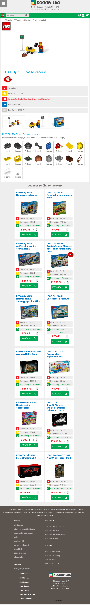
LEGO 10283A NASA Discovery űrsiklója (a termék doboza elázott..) (56, 406)
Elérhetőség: (12, 99)
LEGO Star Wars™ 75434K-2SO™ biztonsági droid (59, 456)
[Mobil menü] (3, 3)
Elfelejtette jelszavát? (22, 570)
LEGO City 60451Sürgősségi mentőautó (58, 297)
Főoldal (8, 20)
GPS (56, 7)
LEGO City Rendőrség (52, 551)
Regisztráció (19, 541)
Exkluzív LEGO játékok (27, 595)
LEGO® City (17, 20)
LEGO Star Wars (24, 579)
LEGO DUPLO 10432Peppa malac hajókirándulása (56, 354)
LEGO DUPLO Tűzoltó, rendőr (55, 534)
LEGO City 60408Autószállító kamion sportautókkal (26, 246)
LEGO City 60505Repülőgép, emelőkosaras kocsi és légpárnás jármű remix (59, 247)
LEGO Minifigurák (25, 600)
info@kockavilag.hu (61, 587)
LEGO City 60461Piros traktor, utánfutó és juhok (59, 195)
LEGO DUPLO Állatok (51, 530)
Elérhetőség (18, 525)
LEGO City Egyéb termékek (35, 20)
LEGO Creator (24, 583)
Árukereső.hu (59, 601)
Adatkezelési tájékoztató (23, 533)
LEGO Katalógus (20, 554)
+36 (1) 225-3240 (36, 9)
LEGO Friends (24, 591)
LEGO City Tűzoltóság (52, 556)
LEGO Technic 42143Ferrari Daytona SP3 (26, 456)
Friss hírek (18, 550)
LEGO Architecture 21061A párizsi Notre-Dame (28, 352)
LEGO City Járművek (51, 564)
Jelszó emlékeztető (21, 546)
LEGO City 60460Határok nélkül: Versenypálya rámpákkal (28, 299)
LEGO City (21, 105)
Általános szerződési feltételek (25, 529)
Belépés (17, 537)
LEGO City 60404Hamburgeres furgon (26, 193)
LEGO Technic (24, 575)
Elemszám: (12, 93)
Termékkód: (12, 110)
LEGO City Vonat (50, 560)
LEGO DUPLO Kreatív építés (54, 526)
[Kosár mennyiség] (33, 230)
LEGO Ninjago (24, 587)
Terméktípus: (13, 105)
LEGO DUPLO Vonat (51, 539)
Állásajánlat (18, 558)
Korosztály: (12, 88)
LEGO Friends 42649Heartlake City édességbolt (26, 405)
